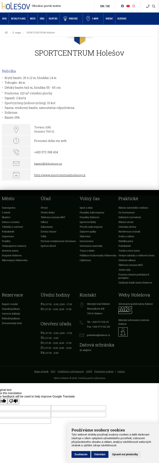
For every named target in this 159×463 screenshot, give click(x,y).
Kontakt (109, 18)
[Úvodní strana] (6, 32)
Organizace (8, 236)
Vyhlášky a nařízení (12, 226)
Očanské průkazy (11, 308)
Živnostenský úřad (12, 323)
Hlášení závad (125, 221)
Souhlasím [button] (80, 454)
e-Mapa (92, 18)
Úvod (4, 18)
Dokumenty (47, 226)
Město (32, 18)
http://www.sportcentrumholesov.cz (59, 175)
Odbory (44, 221)
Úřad (42, 18)
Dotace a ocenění (10, 221)
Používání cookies (104, 371)
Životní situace (48, 231)
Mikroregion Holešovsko (15, 260)
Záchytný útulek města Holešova (135, 282)
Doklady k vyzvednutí (129, 217)
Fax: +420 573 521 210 (98, 326)
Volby (43, 236)
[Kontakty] (147, 6)
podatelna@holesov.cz (98, 335)
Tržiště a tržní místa (129, 250)
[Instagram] (133, 6)
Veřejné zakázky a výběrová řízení (136, 255)
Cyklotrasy (85, 260)
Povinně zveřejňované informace (58, 241)
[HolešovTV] (128, 6)
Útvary (44, 207)
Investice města (10, 250)
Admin (121, 371)
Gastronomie (86, 241)
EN (102, 6)
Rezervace (121, 18)
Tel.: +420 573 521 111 (98, 321)
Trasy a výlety (87, 250)
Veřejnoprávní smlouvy (14, 245)
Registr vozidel (10, 304)
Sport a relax (86, 207)
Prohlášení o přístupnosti (71, 371)
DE (108, 6)
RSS (53, 371)
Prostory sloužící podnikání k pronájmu (133, 276)
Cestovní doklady (11, 313)
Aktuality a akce (18, 18)
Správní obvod (48, 245)
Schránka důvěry (127, 226)
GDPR (89, 371)
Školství (6, 217)
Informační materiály (91, 245)
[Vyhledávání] (153, 6)
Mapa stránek (41, 371)
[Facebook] (122, 6)
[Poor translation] (13, 401)
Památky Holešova (89, 217)
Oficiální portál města (46, 6)
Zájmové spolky (88, 231)
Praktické (70, 18)
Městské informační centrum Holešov (133, 322)
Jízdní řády (124, 269)
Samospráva (8, 207)
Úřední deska (48, 212)
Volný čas (53, 18)
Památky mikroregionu (92, 212)
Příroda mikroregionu (91, 226)
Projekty (6, 241)
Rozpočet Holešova (12, 255)
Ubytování (85, 236)
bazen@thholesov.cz (48, 163)
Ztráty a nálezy (126, 236)
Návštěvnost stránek (129, 231)
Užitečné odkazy (127, 260)
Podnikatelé (8, 231)
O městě (6, 212)
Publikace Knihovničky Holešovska (98, 255)
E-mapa (16, 32)
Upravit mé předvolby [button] (125, 454)
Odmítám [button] (100, 454)
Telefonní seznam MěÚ (53, 217)
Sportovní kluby (88, 221)
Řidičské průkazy (11, 318)
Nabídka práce (125, 241)
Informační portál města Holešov (135, 303)
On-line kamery (126, 212)
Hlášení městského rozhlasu (133, 207)
